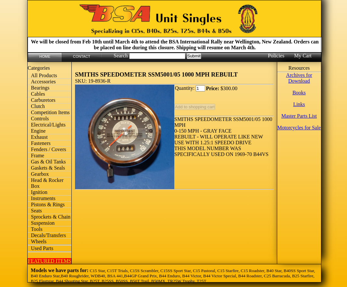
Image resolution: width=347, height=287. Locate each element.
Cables (38, 94)
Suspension (43, 223)
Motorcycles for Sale (299, 127)
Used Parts (42, 248)
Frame (37, 155)
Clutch (38, 106)
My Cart (303, 55)
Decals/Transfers (48, 235)
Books (299, 92)
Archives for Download (299, 78)
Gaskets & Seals (48, 168)
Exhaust (39, 137)
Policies (276, 55)
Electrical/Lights (48, 124)
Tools (36, 229)
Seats (36, 210)
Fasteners (40, 143)
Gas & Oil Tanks (48, 161)
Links (299, 104)
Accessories (43, 81)
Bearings (40, 87)
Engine (38, 131)
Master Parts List (299, 116)
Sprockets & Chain (50, 217)
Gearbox (40, 174)
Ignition (39, 192)
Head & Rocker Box (47, 183)
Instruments (43, 198)
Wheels (38, 241)
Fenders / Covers (48, 149)
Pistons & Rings (48, 204)
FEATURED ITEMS (49, 261)
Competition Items (50, 112)
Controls (40, 118)
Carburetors (43, 100)
